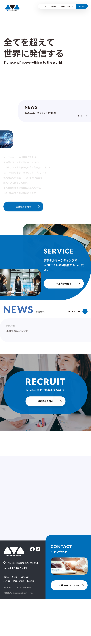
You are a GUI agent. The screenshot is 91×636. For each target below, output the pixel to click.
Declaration (18, 618)
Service (62, 6)
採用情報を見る (45, 412)
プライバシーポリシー (23, 625)
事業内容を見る (63, 295)
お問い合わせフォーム (69, 622)
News (46, 6)
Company (54, 6)
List (81, 116)
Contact (81, 6)
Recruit (70, 6)
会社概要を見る (23, 216)
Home (6, 614)
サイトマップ (8, 625)
